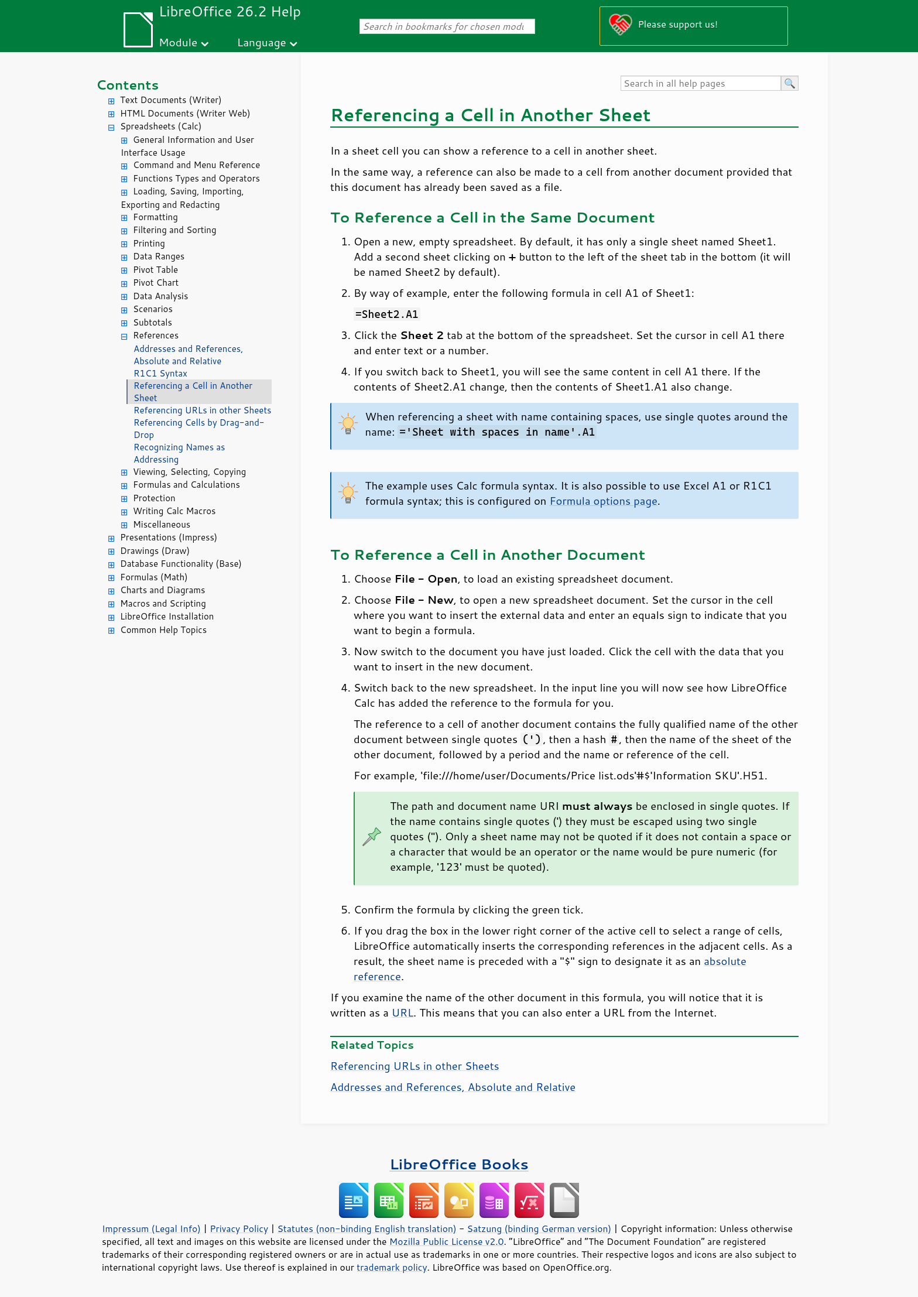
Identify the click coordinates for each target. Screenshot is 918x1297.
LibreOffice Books (459, 1164)
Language (261, 42)
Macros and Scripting (163, 603)
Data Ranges (158, 256)
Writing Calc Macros (174, 511)
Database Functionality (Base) (181, 563)
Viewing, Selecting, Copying (189, 472)
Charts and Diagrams (162, 590)
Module (178, 42)
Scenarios (153, 309)
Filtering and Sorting (175, 230)
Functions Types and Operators (196, 178)
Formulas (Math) (154, 577)
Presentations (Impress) (168, 537)
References (156, 335)
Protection (154, 498)
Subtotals (152, 322)
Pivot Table (155, 269)
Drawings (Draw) (155, 551)
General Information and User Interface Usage (187, 146)
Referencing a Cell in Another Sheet (192, 391)
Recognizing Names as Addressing (179, 453)
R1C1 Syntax (160, 373)
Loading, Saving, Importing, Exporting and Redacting (182, 198)
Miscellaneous (161, 524)
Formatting (155, 217)
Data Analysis (160, 296)
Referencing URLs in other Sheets (202, 410)
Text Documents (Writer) (171, 100)
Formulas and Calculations (186, 484)
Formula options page (603, 500)
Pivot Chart (156, 282)
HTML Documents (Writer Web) (185, 113)
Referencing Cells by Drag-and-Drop (199, 428)
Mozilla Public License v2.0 (446, 1241)
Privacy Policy (239, 1228)
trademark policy (392, 1267)
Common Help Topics (163, 630)
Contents (127, 85)
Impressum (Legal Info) (151, 1228)
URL (402, 1012)
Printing (149, 243)
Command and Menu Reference (196, 165)
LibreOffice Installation (167, 616)
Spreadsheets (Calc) (160, 126)
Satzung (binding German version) (539, 1228)
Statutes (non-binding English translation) (366, 1228)
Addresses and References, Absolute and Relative (188, 355)
